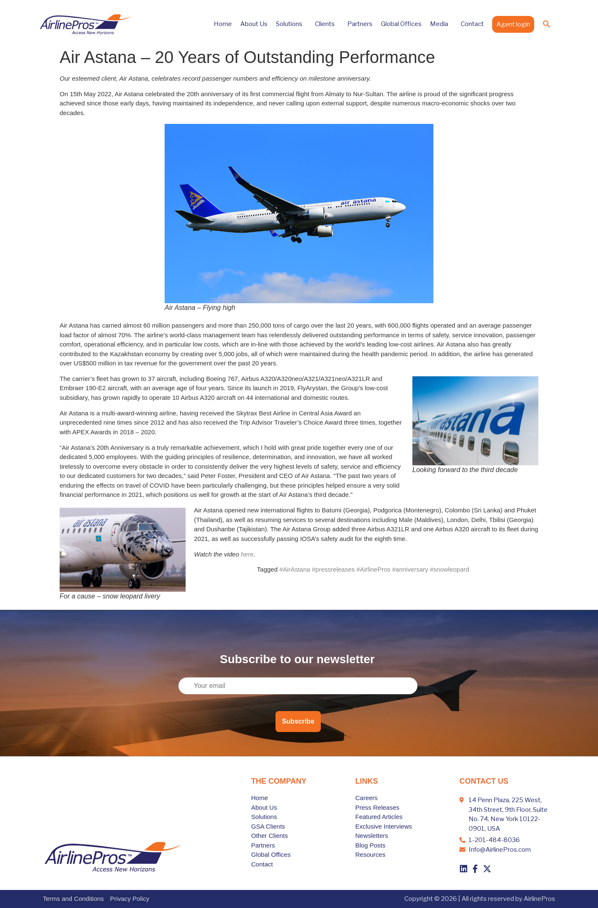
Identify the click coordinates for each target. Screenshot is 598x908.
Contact (472, 24)
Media (441, 24)
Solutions (291, 24)
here (247, 554)
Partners (359, 24)
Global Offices (401, 24)
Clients (327, 24)
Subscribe (298, 721)
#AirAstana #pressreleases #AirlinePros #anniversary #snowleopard (374, 569)
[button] (546, 24)
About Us (254, 24)
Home (223, 24)
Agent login (513, 24)
